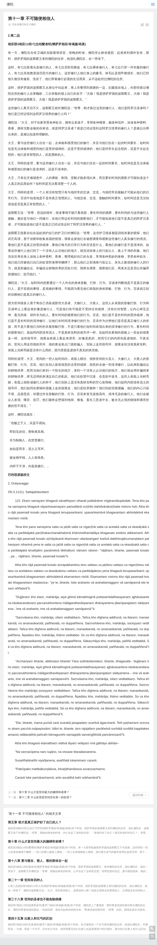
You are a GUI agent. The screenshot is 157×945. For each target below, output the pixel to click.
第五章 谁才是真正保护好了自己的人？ (34, 822)
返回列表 (137, 795)
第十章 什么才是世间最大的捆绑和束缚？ (44, 792)
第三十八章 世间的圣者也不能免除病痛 (34, 899)
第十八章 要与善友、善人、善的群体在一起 (38, 861)
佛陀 (10, 4)
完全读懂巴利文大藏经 (24, 24)
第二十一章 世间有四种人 (25, 880)
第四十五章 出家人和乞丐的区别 (30, 918)
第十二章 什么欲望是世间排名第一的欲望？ (45, 797)
